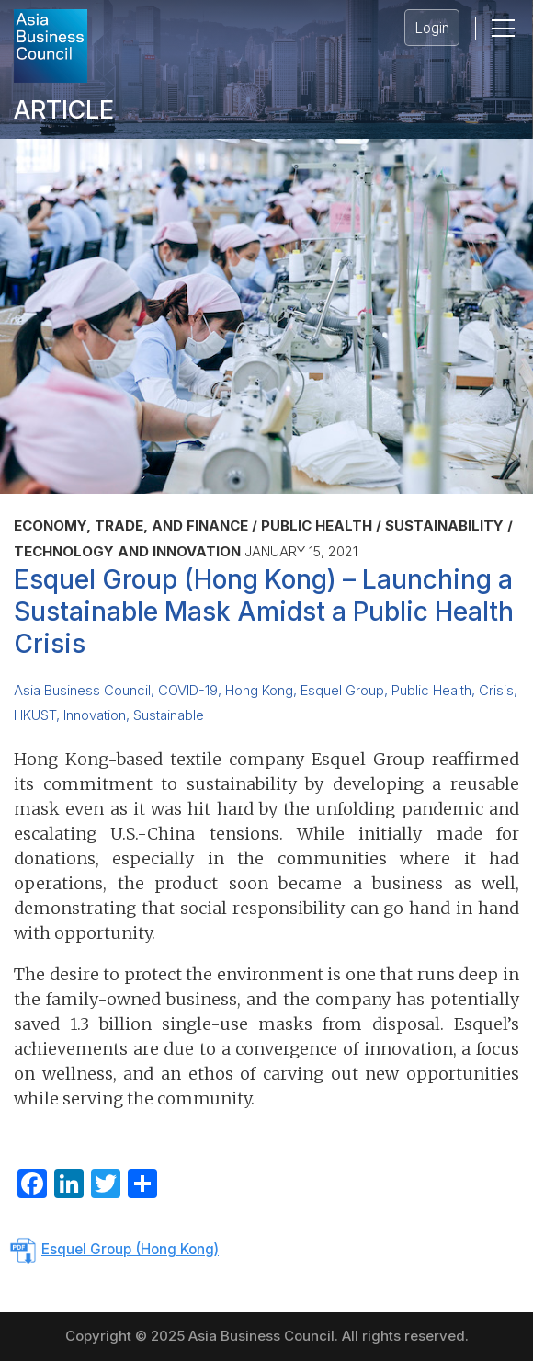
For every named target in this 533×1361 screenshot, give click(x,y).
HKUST (35, 715)
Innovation (94, 715)
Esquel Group (342, 690)
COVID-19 (188, 690)
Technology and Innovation (127, 551)
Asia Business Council (82, 690)
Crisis (496, 690)
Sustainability (444, 525)
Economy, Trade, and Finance (131, 525)
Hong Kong (259, 690)
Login (431, 28)
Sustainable (168, 715)
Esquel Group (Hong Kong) (130, 1249)
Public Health (316, 525)
